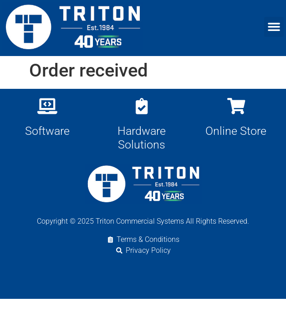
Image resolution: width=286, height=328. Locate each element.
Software (47, 131)
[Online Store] (236, 106)
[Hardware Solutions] (141, 106)
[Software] (47, 106)
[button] (274, 27)
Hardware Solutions (141, 137)
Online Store (235, 131)
